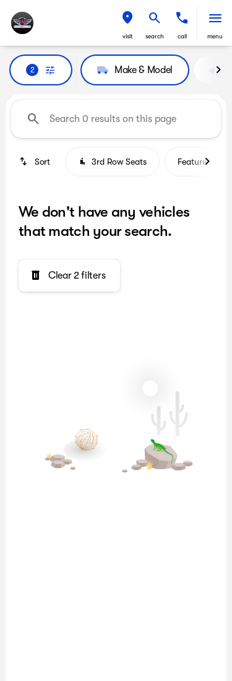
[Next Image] (218, 70)
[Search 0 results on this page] (116, 119)
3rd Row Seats (112, 162)
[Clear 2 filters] (69, 275)
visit (127, 36)
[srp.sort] (35, 161)
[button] (127, 23)
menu (215, 36)
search (154, 36)
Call (182, 36)
